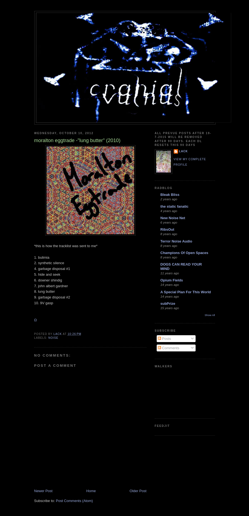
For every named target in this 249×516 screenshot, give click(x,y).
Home (91, 491)
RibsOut (167, 229)
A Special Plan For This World (186, 292)
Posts (164, 339)
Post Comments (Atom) (74, 501)
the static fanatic (175, 206)
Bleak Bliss (170, 195)
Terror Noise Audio (176, 241)
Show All (210, 315)
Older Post (138, 491)
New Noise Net (173, 218)
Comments (168, 348)
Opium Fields (172, 280)
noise (53, 337)
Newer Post (43, 491)
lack (183, 151)
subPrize (168, 303)
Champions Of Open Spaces (184, 253)
